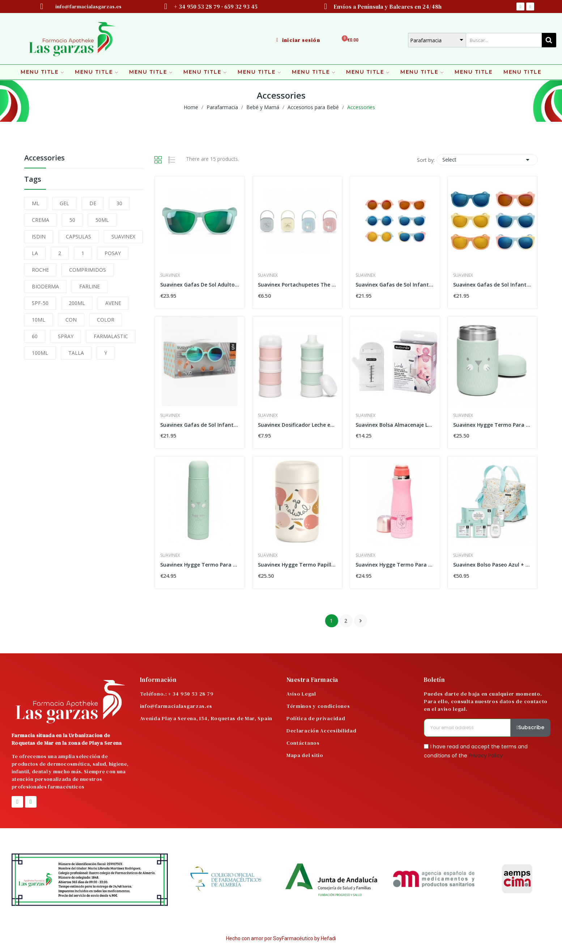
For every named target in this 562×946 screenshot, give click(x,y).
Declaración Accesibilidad (321, 730)
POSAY (113, 253)
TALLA (76, 352)
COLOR (105, 319)
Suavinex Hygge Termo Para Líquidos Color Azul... (199, 564)
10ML (38, 319)
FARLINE (89, 286)
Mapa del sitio (304, 755)
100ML (40, 352)
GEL (64, 203)
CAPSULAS (78, 236)
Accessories (44, 158)
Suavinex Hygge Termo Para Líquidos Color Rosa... (394, 564)
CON (71, 319)
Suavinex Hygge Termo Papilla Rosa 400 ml (297, 564)
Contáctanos (303, 743)
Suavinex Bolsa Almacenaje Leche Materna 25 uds (394, 424)
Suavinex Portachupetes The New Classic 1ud (297, 284)
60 (35, 336)
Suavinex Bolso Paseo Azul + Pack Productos (492, 564)
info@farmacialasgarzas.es (176, 706)
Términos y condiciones (318, 706)
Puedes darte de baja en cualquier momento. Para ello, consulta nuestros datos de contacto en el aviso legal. (486, 701)
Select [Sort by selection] (487, 159)
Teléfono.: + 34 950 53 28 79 (177, 693)
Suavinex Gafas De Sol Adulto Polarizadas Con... (199, 284)
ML (35, 203)
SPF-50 (40, 303)
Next (360, 621)
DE (92, 203)
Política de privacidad (315, 718)
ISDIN (39, 236)
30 (119, 203)
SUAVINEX (123, 236)
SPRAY (65, 336)
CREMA (40, 219)
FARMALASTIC (111, 336)
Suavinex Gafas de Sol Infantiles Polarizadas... (394, 284)
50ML (102, 219)
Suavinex (170, 275)
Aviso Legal (301, 693)
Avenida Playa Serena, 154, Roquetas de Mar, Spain (206, 718)
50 (72, 219)
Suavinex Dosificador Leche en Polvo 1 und (297, 424)
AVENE (113, 303)
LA (35, 253)
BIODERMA (45, 286)
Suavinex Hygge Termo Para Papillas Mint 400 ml (492, 424)
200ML (77, 303)
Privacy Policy (486, 755)
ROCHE (40, 269)
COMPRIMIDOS (87, 269)
